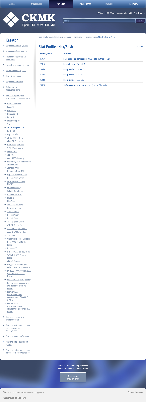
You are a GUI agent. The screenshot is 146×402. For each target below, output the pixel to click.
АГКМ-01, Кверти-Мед (16, 141)
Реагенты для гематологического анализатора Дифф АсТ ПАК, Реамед (18, 307)
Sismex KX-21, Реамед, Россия (18, 251)
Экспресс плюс (13, 167)
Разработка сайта (10, 397)
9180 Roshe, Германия (15, 144)
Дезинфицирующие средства (17, 65)
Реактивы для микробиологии (17, 336)
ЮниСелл (11, 201)
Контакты (139, 392)
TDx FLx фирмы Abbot (15, 221)
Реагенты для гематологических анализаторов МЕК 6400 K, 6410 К (17, 295)
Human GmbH (12, 114)
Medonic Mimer (13, 215)
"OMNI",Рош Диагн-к (15, 148)
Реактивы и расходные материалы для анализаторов (18, 96)
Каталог (61, 3)
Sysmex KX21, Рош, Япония (17, 228)
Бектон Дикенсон (14, 208)
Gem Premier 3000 (14, 103)
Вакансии (109, 3)
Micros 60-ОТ (12, 248)
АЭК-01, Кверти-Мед (15, 225)
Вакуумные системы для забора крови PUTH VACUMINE (18, 266)
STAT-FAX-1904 (13, 211)
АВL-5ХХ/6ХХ (12, 151)
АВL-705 (10, 154)
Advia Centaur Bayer (15, 204)
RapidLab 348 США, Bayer (17, 174)
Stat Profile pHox (13, 120)
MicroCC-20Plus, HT (14, 194)
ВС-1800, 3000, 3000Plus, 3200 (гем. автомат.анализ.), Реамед (19, 273)
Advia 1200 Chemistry (15, 158)
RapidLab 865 (12, 134)
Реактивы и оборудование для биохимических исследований (18, 351)
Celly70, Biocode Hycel (15, 191)
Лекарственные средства (16, 70)
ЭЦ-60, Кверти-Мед (15, 137)
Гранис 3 (10, 197)
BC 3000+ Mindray (14, 187)
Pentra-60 (11, 131)
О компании (36, 3)
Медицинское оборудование (17, 45)
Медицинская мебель (14, 81)
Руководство (85, 3)
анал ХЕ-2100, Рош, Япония (17, 232)
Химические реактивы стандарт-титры (15, 318)
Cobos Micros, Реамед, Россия (18, 238)
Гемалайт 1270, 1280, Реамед (19, 279)
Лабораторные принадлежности (13, 88)
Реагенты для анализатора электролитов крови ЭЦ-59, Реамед (18, 286)
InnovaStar (11, 107)
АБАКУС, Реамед (13, 261)
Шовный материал (13, 76)
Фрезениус (11, 110)
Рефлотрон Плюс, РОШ (16, 171)
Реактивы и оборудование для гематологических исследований (18, 328)
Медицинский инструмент (16, 51)
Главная (42, 37)
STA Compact (12, 235)
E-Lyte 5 (10, 117)
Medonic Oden (12, 218)
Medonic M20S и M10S (15, 178)
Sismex (9, 124)
